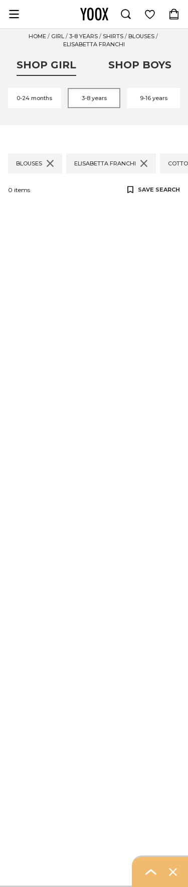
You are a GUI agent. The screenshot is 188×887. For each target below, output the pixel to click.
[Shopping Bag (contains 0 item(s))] (174, 14)
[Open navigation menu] (14, 14)
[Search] (126, 14)
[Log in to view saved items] (150, 14)
